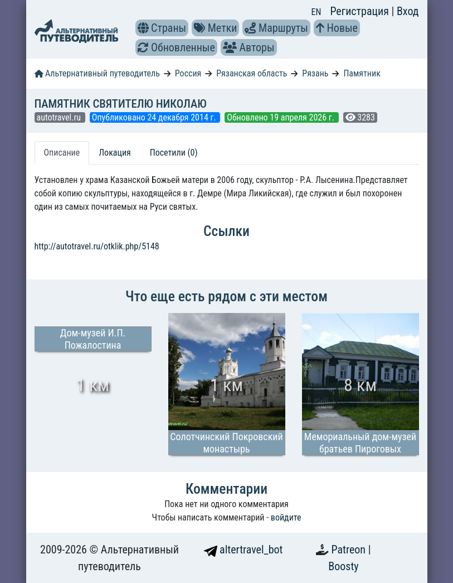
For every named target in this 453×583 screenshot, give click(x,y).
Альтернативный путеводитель (97, 73)
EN (316, 12)
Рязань (315, 73)
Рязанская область (251, 73)
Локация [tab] (115, 152)
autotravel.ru (60, 117)
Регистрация (360, 11)
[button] (143, 27)
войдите (286, 517)
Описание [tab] (62, 152)
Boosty (343, 566)
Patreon (350, 549)
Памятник (361, 73)
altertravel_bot (243, 549)
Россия (188, 73)
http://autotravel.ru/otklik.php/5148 (97, 246)
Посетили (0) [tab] (174, 152)
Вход (408, 11)
